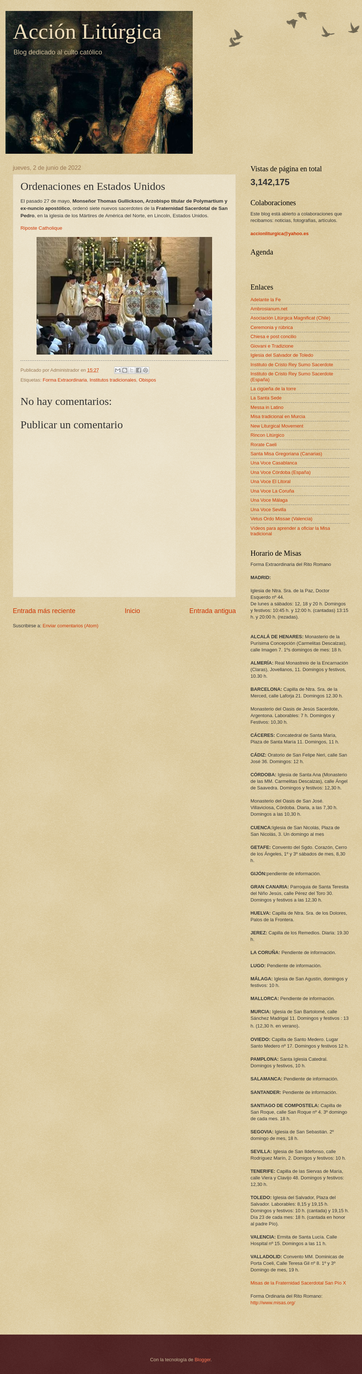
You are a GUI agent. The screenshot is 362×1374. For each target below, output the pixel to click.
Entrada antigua (212, 611)
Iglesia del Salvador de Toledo (281, 355)
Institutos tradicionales (113, 380)
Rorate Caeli (263, 444)
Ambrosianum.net (268, 308)
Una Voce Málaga (269, 500)
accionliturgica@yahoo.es (279, 233)
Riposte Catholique (41, 228)
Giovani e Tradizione (271, 346)
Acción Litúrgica (87, 31)
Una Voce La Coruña (272, 491)
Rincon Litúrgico (267, 435)
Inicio (132, 611)
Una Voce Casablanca (273, 463)
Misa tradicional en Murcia (277, 416)
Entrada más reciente (44, 611)
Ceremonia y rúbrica (271, 327)
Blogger (203, 1359)
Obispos (147, 380)
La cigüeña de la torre (273, 388)
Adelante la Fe (265, 299)
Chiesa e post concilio (273, 336)
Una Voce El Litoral (270, 481)
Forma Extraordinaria (65, 380)
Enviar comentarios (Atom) (70, 625)
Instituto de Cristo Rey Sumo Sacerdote (291, 364)
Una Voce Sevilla (268, 509)
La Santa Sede (266, 398)
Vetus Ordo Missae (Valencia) (281, 518)
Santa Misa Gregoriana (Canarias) (286, 453)
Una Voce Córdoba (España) (280, 472)
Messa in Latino (266, 407)
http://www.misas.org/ (272, 1302)
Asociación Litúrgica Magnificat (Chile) (290, 318)
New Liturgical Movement (276, 426)
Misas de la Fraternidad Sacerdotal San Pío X (298, 1283)
